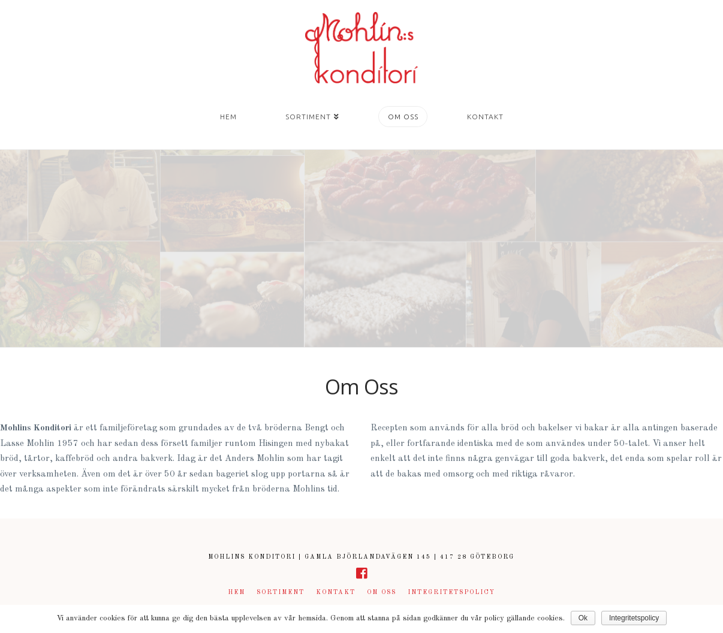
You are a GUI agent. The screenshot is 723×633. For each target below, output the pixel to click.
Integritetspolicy (451, 592)
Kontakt (336, 592)
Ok (583, 618)
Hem (236, 592)
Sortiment (281, 592)
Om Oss (381, 592)
